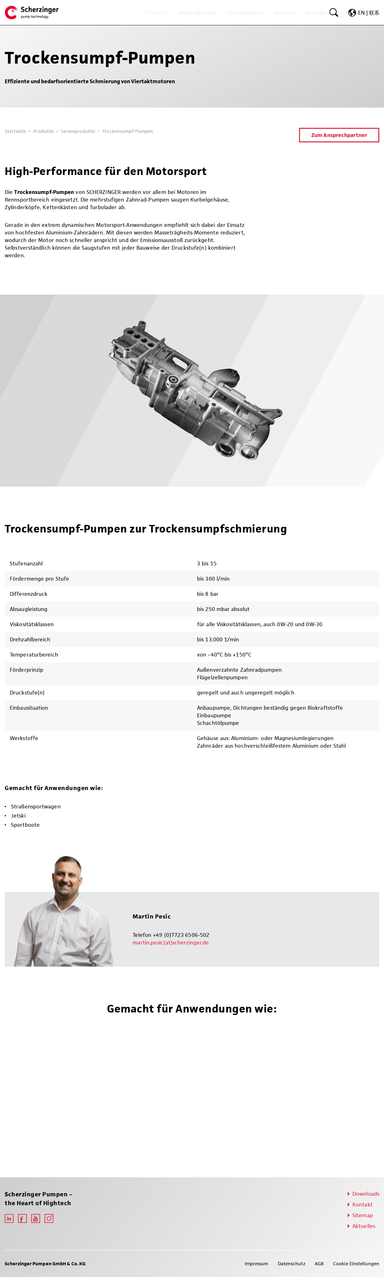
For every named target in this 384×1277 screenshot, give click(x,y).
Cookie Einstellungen (356, 1264)
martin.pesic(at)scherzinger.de (171, 942)
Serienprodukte (78, 131)
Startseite (15, 131)
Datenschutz (291, 1264)
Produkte (43, 131)
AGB (319, 1264)
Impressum (256, 1264)
